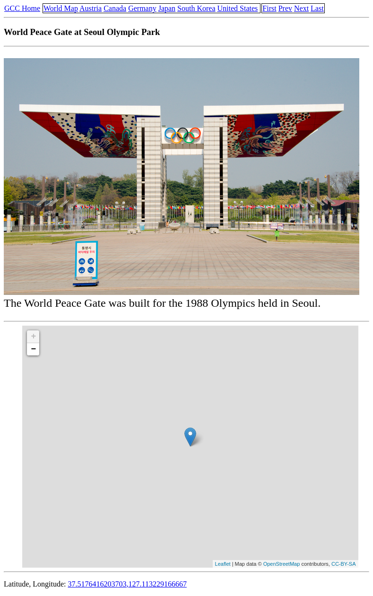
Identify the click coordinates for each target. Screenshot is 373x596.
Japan (166, 8)
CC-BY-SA (343, 564)
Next (301, 8)
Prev (285, 8)
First (269, 8)
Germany (142, 8)
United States (237, 8)
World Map (60, 8)
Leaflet (223, 564)
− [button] (33, 349)
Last (317, 8)
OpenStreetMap (281, 564)
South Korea (196, 8)
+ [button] (33, 336)
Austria (90, 8)
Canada (115, 8)
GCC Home (22, 8)
